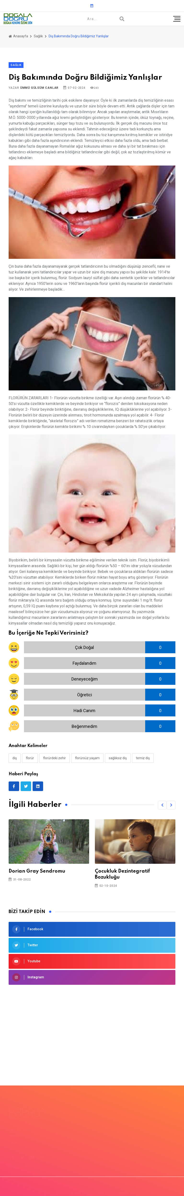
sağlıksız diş (118, 758)
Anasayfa (18, 36)
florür (30, 758)
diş (14, 758)
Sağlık (38, 36)
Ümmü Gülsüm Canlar (39, 87)
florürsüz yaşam (87, 758)
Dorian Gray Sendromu (37, 871)
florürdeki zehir (54, 758)
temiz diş (143, 758)
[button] (162, 805)
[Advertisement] (92, 1027)
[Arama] (122, 18)
